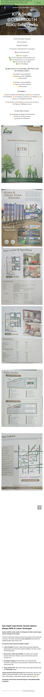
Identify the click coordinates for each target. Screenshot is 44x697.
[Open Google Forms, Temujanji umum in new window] (39, 507)
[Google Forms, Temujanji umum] (22, 561)
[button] (2, 7)
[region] (22, 2)
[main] (22, 20)
